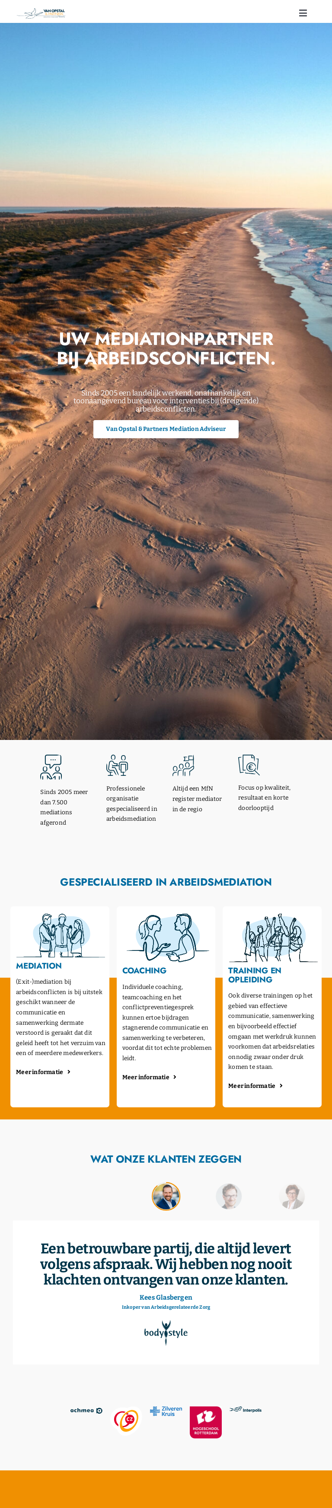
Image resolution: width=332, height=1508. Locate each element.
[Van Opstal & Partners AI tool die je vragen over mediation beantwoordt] (165, 429)
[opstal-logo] (41, 11)
